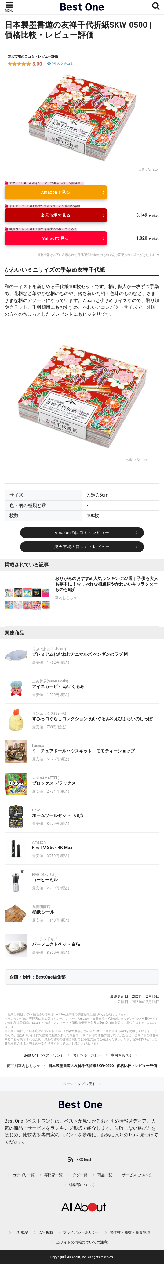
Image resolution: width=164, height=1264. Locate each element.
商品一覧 (104, 1175)
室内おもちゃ (122, 1055)
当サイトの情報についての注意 (82, 1242)
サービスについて (136, 1175)
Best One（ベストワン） (44, 1055)
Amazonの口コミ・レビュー (82, 532)
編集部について (82, 1185)
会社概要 (21, 1232)
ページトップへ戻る (79, 1084)
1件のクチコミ (60, 64)
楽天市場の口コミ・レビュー (82, 546)
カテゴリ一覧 (24, 1175)
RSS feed (83, 1160)
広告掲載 (45, 1232)
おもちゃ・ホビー (87, 1055)
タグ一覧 (80, 1175)
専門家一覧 (53, 1175)
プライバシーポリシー (81, 1232)
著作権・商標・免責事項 (130, 1232)
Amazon (153, 170)
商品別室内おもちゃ (23, 1066)
